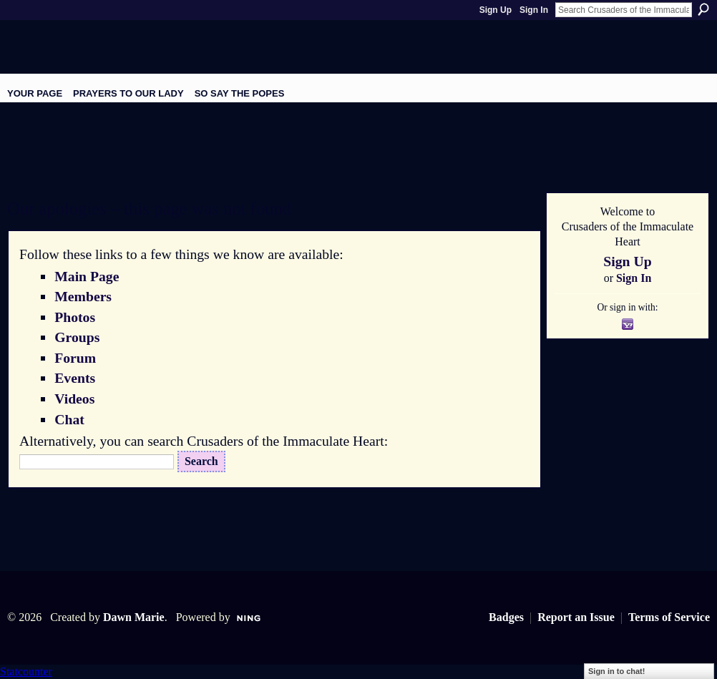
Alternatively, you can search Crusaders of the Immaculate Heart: (203, 441)
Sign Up (495, 10)
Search (703, 9)
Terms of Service (669, 617)
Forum (75, 358)
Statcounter (26, 671)
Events (74, 378)
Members (83, 296)
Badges (506, 617)
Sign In (534, 10)
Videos (74, 398)
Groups (76, 337)
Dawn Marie (134, 617)
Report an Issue (576, 617)
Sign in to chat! (616, 671)
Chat (69, 419)
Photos (74, 317)
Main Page (86, 276)
